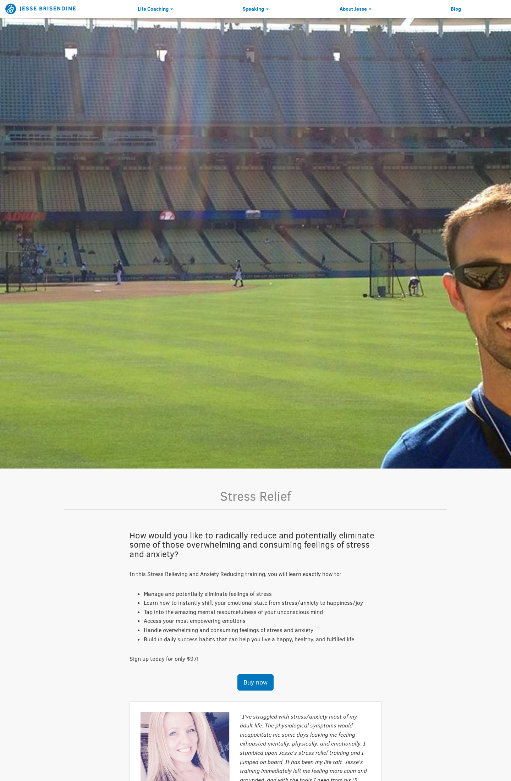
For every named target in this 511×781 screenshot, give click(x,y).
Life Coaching (155, 8)
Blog (456, 8)
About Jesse (356, 8)
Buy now (255, 682)
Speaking (256, 8)
